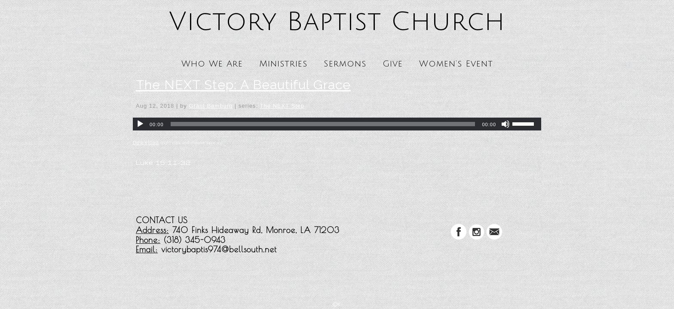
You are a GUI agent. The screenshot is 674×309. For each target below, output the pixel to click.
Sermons (345, 64)
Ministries (283, 64)
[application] (337, 124)
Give (393, 64)
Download (146, 142)
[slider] (323, 124)
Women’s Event (456, 64)
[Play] (140, 124)
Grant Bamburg (211, 106)
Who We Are (212, 64)
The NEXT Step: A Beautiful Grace (243, 84)
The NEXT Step (282, 106)
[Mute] (505, 124)
